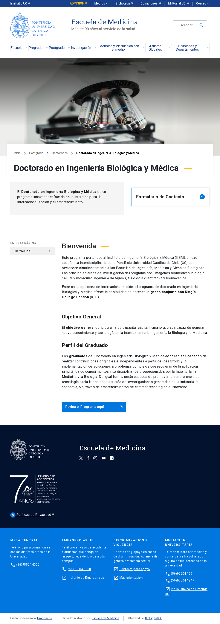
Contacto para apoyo (134, 569)
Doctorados (60, 153)
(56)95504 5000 (79, 569)
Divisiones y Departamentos (192, 47)
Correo (203, 4)
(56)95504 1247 (182, 580)
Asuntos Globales (160, 47)
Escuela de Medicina (105, 618)
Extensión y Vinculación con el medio (121, 47)
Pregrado (39, 48)
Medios (101, 4)
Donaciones (149, 3)
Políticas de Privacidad (30, 515)
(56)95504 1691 (182, 573)
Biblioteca (123, 3)
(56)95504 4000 (28, 564)
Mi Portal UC (177, 3)
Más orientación (131, 577)
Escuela (19, 48)
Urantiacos (44, 618)
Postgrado (60, 48)
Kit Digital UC (153, 618)
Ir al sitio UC (18, 3)
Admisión (77, 3)
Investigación (84, 48)
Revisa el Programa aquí (94, 407)
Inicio (17, 153)
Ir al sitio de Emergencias (86, 577)
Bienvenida (33, 251)
